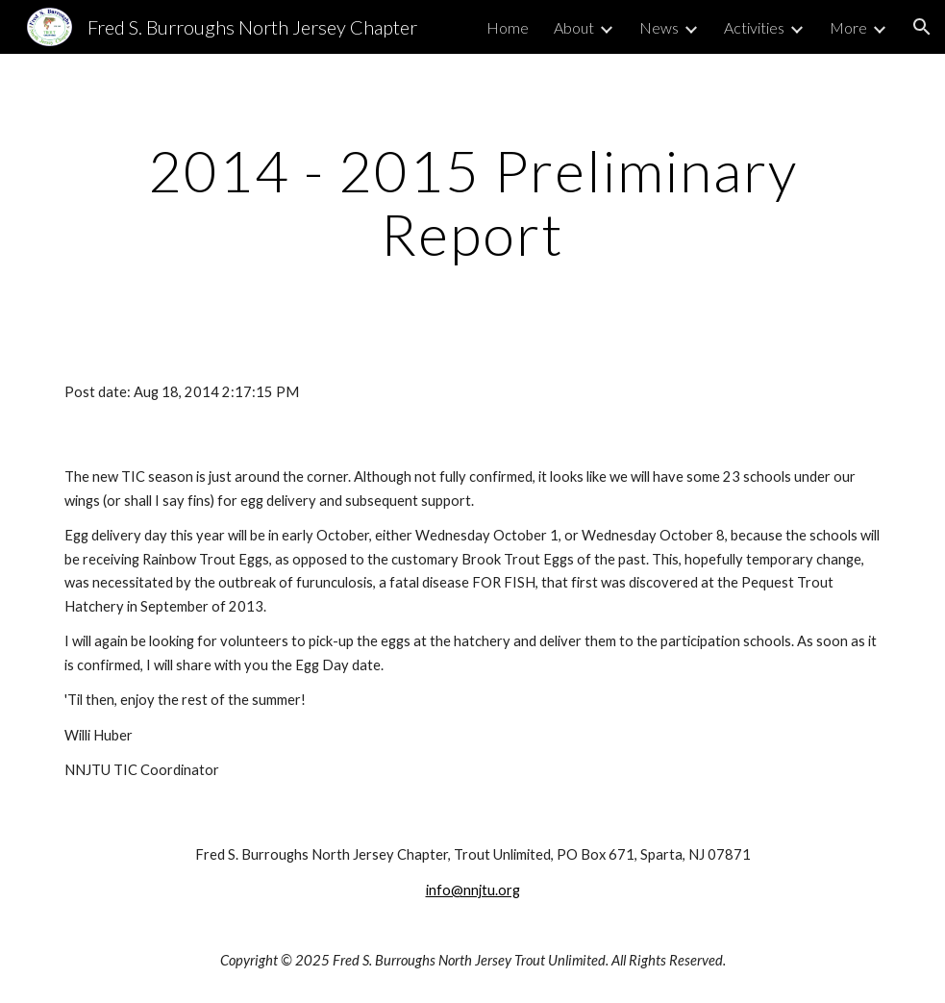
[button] (922, 27)
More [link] (848, 27)
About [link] (574, 27)
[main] (472, 202)
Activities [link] (754, 27)
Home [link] (507, 27)
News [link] (659, 27)
